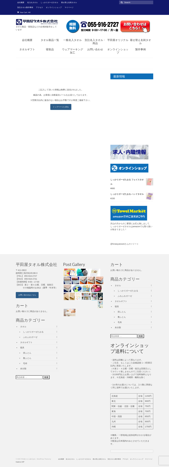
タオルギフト (26, 342)
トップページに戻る (61, 107)
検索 (46, 377)
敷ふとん (27, 358)
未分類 (23, 368)
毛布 (25, 363)
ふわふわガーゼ (30, 337)
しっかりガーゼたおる (33, 332)
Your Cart (23, 12)
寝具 (22, 347)
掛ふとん (27, 353)
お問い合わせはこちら (27, 295)
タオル (23, 326)
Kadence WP (20, 462)
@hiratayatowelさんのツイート (124, 244)
